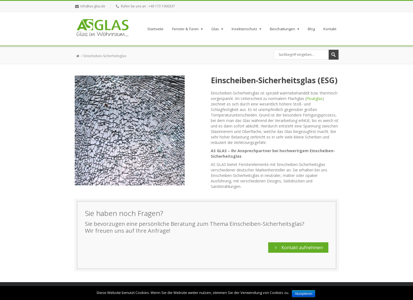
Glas (217, 28)
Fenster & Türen (188, 28)
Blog (311, 28)
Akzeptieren (303, 294)
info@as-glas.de (92, 6)
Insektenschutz (247, 28)
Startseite (155, 28)
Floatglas (314, 98)
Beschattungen (285, 28)
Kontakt (329, 28)
